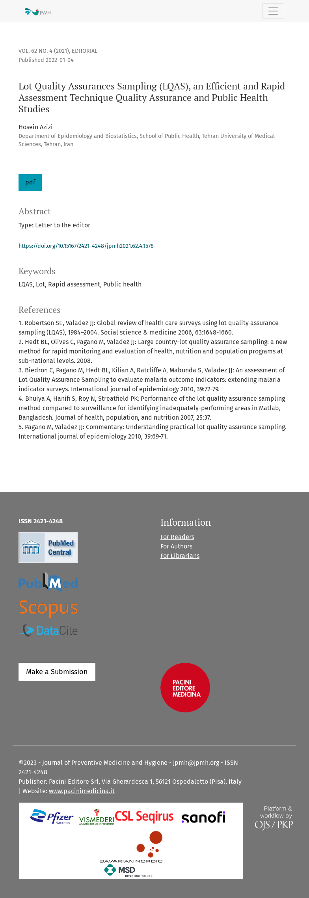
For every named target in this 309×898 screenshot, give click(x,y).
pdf (30, 182)
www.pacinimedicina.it (82, 791)
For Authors (176, 546)
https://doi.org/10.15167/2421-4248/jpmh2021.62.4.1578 (86, 246)
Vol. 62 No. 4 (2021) (44, 51)
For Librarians (179, 556)
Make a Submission (57, 671)
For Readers (177, 537)
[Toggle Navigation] (273, 11)
